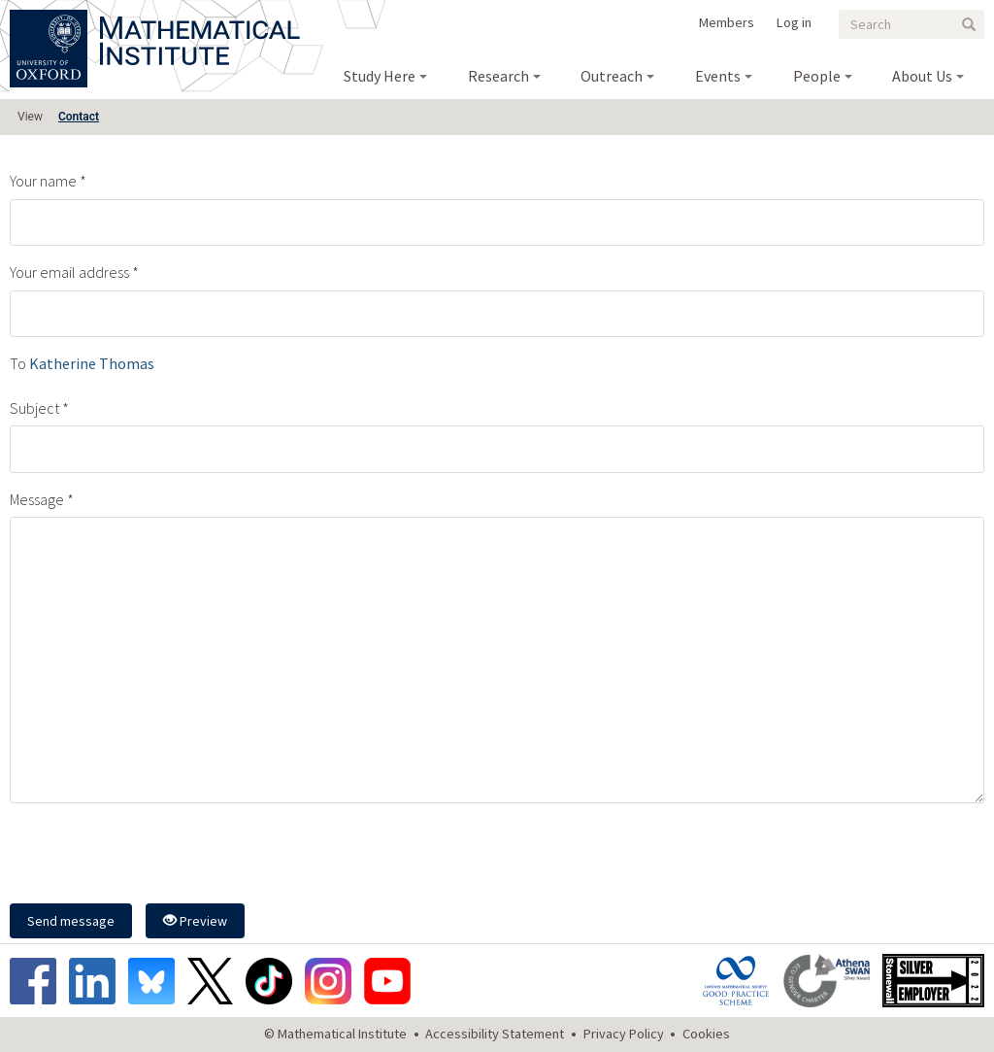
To (18, 363)
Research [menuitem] (498, 75)
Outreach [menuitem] (611, 75)
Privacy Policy (623, 1033)
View (30, 116)
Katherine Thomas (91, 363)
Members (726, 22)
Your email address (69, 272)
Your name (43, 180)
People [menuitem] (817, 75)
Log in (794, 22)
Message (37, 499)
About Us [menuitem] (922, 75)
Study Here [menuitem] (379, 75)
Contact (78, 116)
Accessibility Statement (494, 1033)
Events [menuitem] (718, 75)
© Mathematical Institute (335, 1033)
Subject (34, 408)
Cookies (706, 1033)
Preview (195, 921)
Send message (71, 921)
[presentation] (157, 856)
